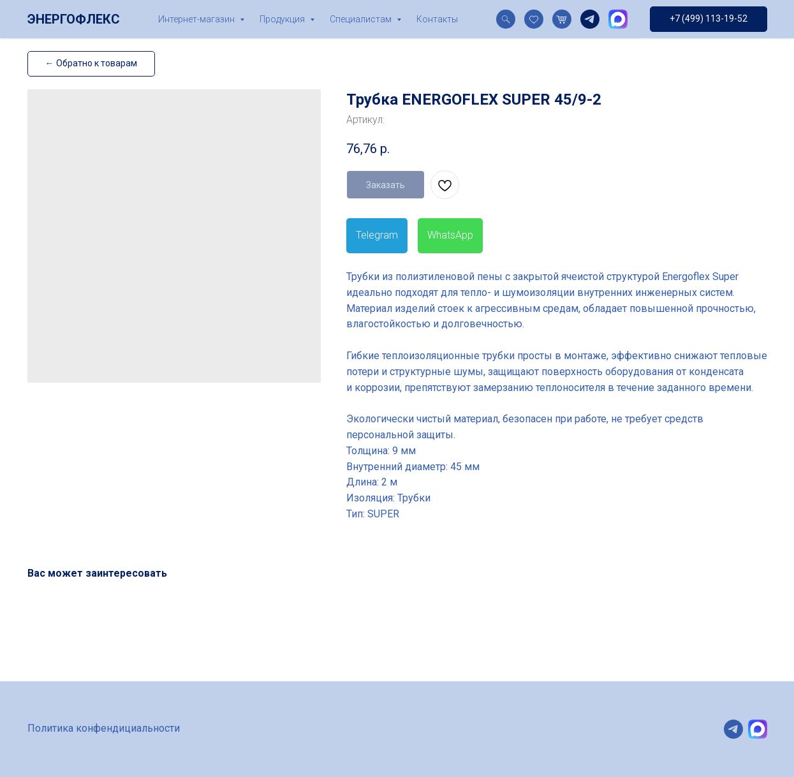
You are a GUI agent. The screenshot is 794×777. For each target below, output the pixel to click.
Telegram (377, 235)
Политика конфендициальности (103, 728)
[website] (505, 19)
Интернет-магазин (197, 19)
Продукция (283, 19)
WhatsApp (450, 235)
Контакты (437, 19)
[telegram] (589, 19)
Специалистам (361, 19)
